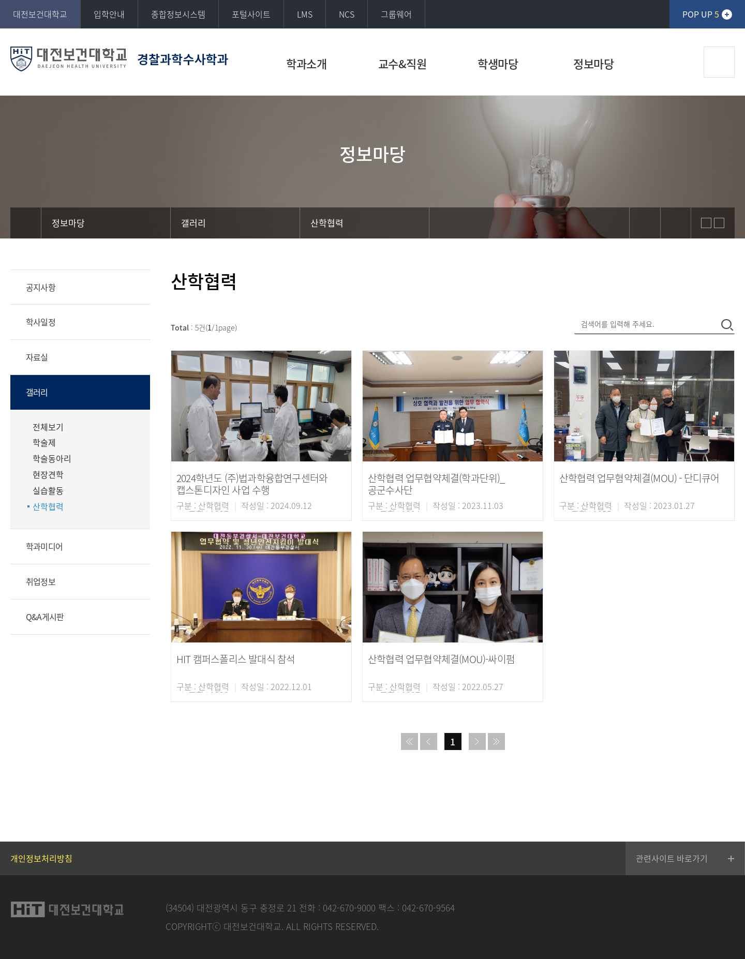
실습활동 (48, 490)
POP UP (700, 14)
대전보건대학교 (40, 14)
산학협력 (48, 506)
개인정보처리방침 (41, 858)
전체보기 (48, 427)
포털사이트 (251, 14)
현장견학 (48, 474)
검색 (719, 62)
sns (644, 222)
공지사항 (40, 287)
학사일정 (40, 322)
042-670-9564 (428, 907)
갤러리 (37, 392)
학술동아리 (52, 458)
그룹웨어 (396, 14)
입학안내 (109, 14)
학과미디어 (44, 546)
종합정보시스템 (178, 14)
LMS (304, 14)
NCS (346, 14)
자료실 (37, 357)
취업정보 (40, 581)
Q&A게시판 (45, 616)
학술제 (44, 442)
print (675, 222)
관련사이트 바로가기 (672, 858)
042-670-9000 (349, 907)
